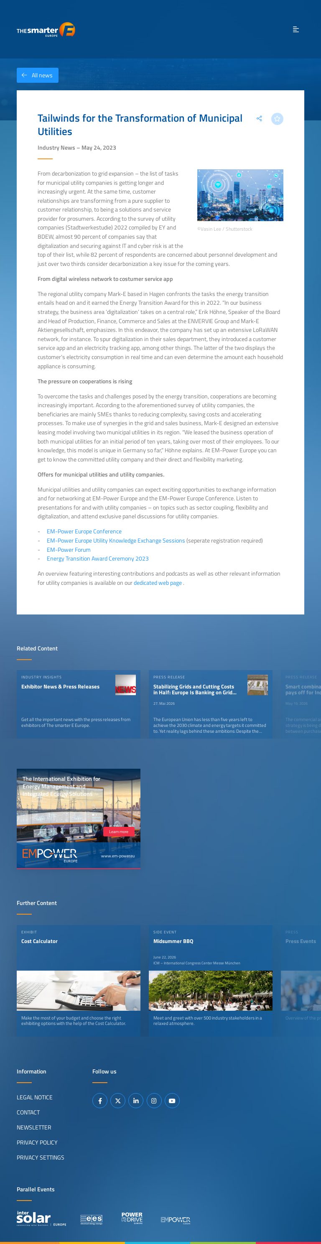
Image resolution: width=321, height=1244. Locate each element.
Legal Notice (35, 1097)
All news (35, 75)
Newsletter (34, 1127)
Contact (28, 1112)
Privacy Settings (40, 1157)
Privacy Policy (37, 1142)
